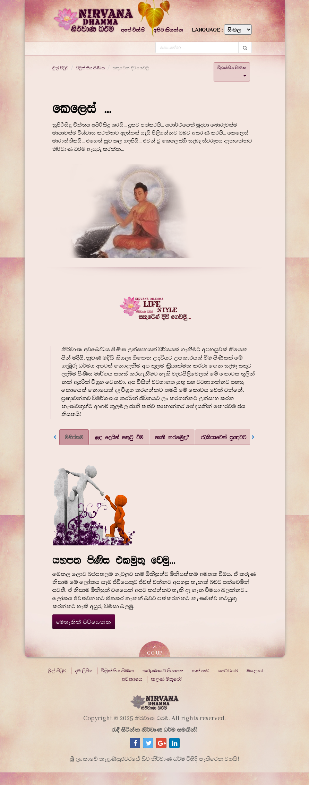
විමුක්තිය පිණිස (90, 68)
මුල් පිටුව (60, 68)
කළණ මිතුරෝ (166, 679)
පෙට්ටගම (228, 670)
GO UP (154, 650)
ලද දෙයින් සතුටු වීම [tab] (119, 437)
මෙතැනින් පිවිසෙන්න (84, 622)
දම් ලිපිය (84, 670)
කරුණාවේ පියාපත (163, 670)
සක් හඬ (200, 670)
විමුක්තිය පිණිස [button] (231, 70)
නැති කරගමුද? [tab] (172, 437)
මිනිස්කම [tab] (74, 437)
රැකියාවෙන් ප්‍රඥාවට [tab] (223, 437)
